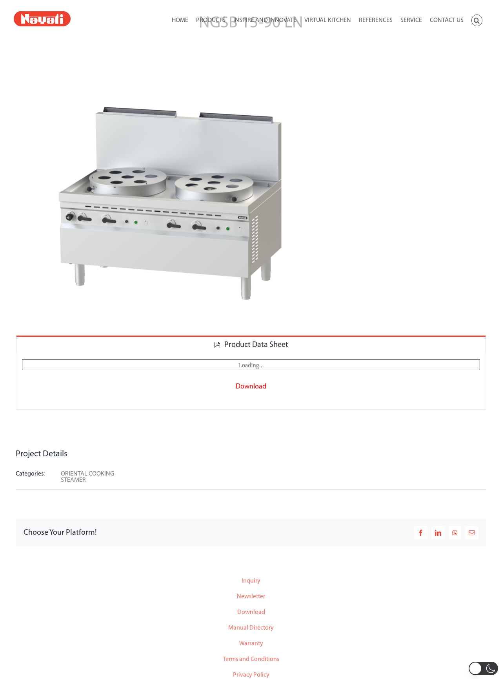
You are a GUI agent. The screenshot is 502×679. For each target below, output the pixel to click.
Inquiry (251, 581)
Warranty (251, 644)
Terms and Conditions (251, 659)
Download (251, 612)
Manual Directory (251, 628)
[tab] (251, 344)
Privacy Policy (251, 675)
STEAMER (73, 480)
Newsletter (251, 597)
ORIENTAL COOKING (87, 474)
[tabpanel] (251, 381)
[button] (476, 19)
